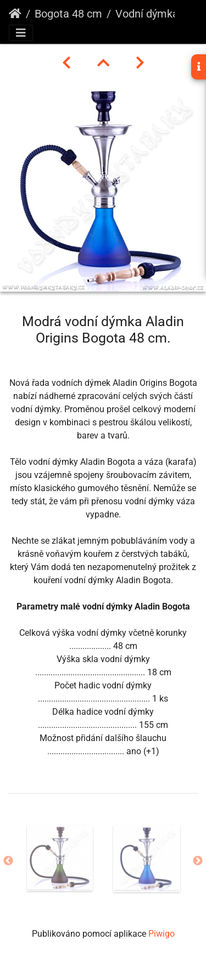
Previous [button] (8, 861)
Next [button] (197, 861)
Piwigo (161, 933)
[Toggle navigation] (21, 33)
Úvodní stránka (15, 13)
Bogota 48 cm (68, 13)
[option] (59, 858)
